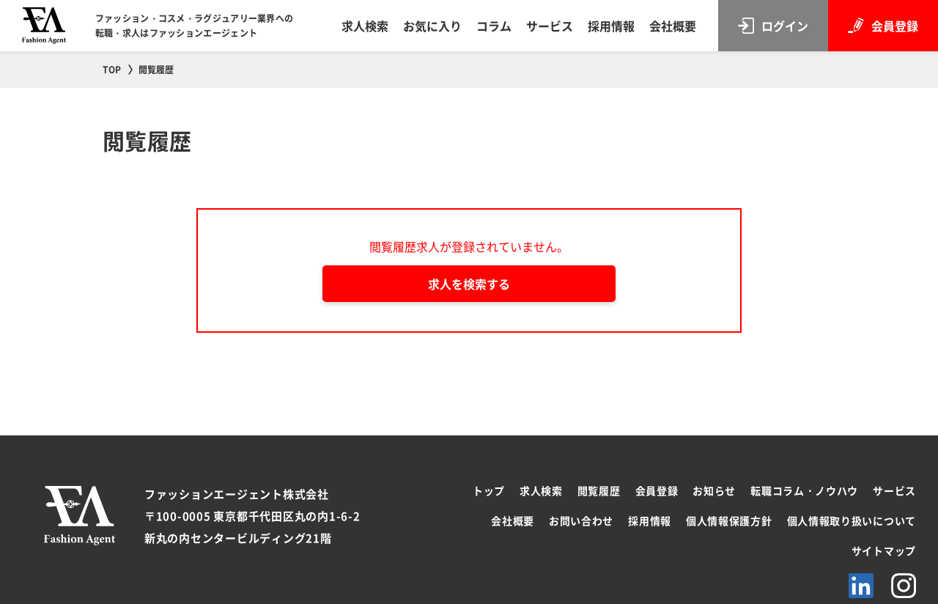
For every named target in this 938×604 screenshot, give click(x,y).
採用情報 (611, 25)
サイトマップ (884, 550)
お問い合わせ (581, 520)
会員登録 (657, 490)
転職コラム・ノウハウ (804, 490)
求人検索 (364, 25)
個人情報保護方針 (729, 520)
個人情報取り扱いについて (851, 520)
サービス (549, 25)
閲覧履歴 (599, 490)
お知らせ (714, 490)
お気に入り (432, 25)
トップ (489, 490)
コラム (494, 25)
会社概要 (672, 25)
